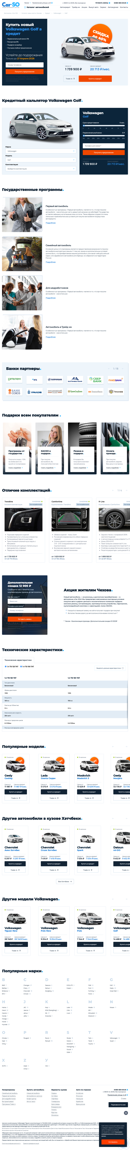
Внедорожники (56, 1107)
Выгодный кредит (8, 1101)
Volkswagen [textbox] (12, 151)
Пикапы (53, 1110)
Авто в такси (31, 1101)
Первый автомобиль (9, 1096)
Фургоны (54, 1112)
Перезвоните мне (118, 1105)
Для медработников (9, 1099)
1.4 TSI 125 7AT (12, 667)
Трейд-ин (76, 7)
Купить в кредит (95, 79)
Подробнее (51, 223)
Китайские (79, 1093)
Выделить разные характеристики (109, 668)
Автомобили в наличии (34, 1096)
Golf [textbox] (9, 160)
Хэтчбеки (54, 1096)
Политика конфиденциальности (11, 1143)
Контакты (124, 7)
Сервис (103, 7)
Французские (80, 1104)
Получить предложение (24, 71)
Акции (84, 7)
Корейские (79, 1101)
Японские (79, 1096)
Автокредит (65, 7)
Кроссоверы (55, 1104)
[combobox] (40, 151)
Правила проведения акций (31, 1143)
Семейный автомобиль (9, 1093)
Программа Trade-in (9, 1104)
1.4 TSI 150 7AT (28, 667)
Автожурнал (113, 7)
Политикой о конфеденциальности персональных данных (112, 1134)
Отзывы (123, 1098)
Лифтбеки (54, 1099)
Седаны (54, 1093)
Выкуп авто (93, 7)
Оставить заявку (24, 619)
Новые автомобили (33, 1093)
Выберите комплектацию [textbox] (17, 169)
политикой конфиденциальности (15, 79)
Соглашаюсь (113, 1142)
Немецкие (79, 1099)
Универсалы (55, 1101)
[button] (108, 368)
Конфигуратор (31, 1099)
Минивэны (54, 1115)
